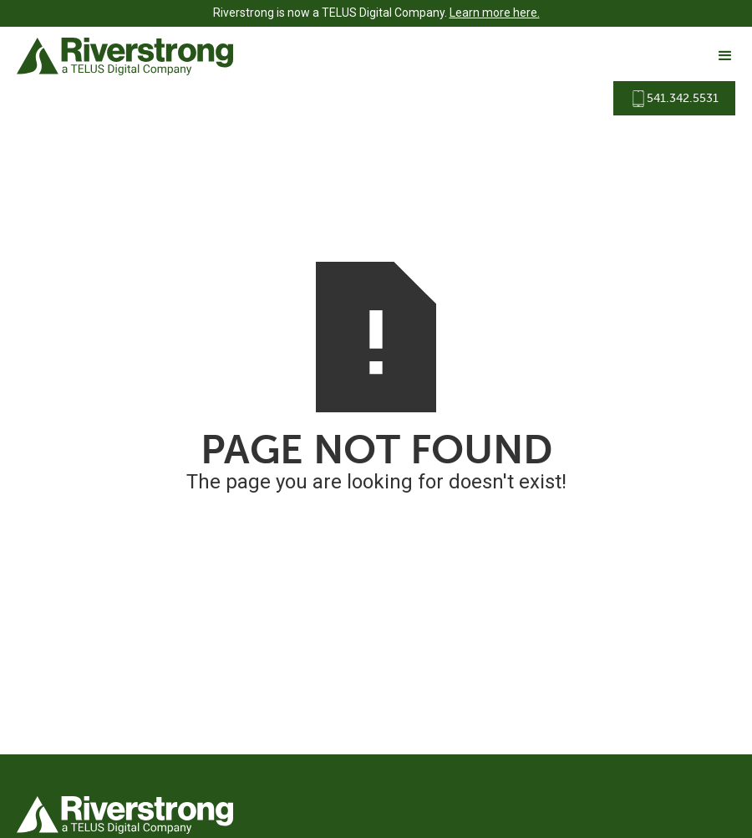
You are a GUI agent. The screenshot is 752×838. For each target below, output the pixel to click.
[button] (717, 56)
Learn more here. (495, 13)
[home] (125, 56)
